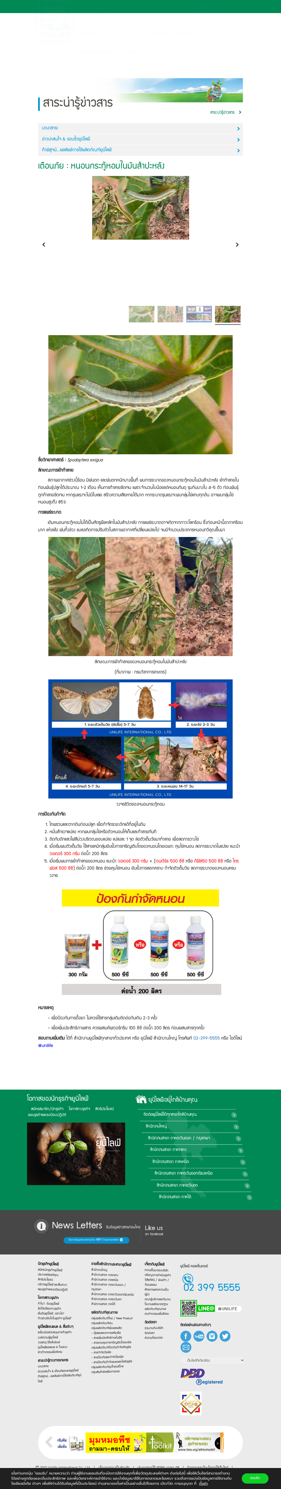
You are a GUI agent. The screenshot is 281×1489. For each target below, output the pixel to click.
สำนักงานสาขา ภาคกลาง (222, 1150)
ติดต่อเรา (154, 1324)
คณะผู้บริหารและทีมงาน (157, 1299)
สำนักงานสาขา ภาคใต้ (215, 1197)
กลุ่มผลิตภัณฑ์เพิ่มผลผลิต (108, 1329)
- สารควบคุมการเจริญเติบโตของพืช (111, 1344)
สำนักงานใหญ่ (217, 1127)
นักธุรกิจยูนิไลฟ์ (52, 1259)
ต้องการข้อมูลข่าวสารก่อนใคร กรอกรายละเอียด (62, 1240)
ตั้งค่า (203, 1483)
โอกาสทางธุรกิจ (116, 34)
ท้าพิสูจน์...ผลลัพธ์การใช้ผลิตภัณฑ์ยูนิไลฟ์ (141, 150)
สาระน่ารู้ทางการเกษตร (55, 1363)
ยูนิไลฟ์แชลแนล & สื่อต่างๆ (98, 52)
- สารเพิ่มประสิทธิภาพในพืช (108, 1339)
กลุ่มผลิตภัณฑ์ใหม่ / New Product (111, 1318)
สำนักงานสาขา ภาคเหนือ (221, 1162)
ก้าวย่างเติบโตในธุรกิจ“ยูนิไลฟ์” (56, 1318)
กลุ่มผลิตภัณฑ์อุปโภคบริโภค (109, 1370)
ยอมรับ (255, 1478)
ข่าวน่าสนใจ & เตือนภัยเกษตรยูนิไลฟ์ (57, 1373)
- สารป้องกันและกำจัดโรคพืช (109, 1359)
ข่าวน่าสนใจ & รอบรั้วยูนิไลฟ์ (141, 140)
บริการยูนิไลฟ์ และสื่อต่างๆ (54, 1282)
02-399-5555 (206, 1039)
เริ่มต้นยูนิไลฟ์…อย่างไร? (54, 1312)
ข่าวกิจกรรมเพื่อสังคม (53, 1354)
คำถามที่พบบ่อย (155, 1339)
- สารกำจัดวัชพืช (105, 1356)
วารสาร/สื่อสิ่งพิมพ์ (52, 1344)
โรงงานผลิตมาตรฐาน (157, 1304)
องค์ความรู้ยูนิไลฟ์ (52, 1339)
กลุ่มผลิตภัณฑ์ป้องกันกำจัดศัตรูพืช (111, 1349)
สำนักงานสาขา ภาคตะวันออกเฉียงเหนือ (230, 1173)
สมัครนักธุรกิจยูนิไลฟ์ (53, 1265)
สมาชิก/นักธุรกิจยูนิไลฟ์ (149, 34)
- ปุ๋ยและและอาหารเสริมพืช (108, 1334)
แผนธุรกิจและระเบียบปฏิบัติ (54, 1287)
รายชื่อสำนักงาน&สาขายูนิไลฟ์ (111, 1262)
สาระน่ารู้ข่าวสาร (132, 52)
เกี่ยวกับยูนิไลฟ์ (90, 34)
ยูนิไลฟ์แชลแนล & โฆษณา (54, 1349)
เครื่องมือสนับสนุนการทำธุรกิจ (55, 1333)
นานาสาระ (141, 128)
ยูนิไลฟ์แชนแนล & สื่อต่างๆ (56, 1327)
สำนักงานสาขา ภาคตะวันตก (220, 1185)
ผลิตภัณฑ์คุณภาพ (107, 1312)
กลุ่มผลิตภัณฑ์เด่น (106, 1324)
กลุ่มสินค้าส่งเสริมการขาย (108, 1376)
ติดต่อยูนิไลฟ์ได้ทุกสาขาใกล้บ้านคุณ (234, 1115)
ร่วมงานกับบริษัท (155, 1329)
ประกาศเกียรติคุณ (52, 1270)
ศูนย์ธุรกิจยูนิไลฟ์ (183, 34)
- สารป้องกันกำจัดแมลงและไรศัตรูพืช (111, 1364)
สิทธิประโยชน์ (40, 1109)
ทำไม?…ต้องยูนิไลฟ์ (52, 1302)
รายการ (209, 6)
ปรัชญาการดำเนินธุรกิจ (157, 1274)
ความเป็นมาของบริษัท (157, 1270)
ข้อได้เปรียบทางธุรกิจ (53, 1307)
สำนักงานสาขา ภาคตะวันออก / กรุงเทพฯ (236, 1138)
